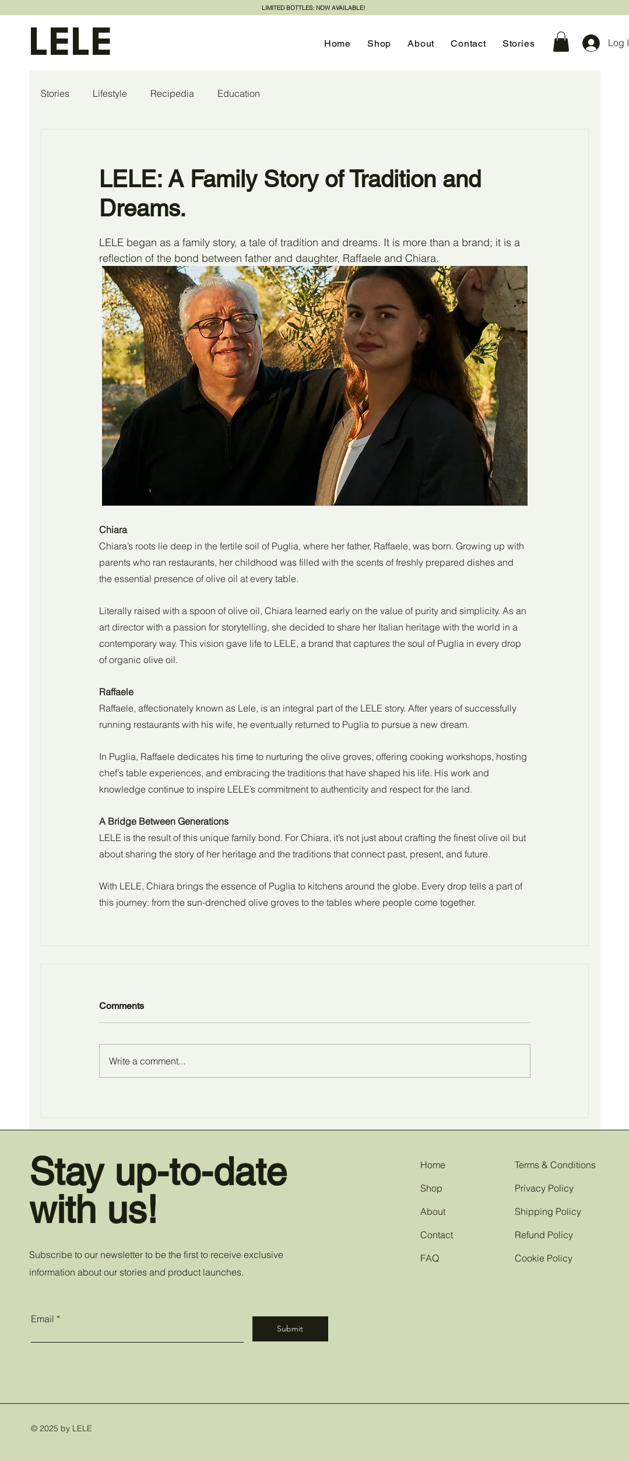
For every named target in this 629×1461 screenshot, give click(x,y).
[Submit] (290, 1328)
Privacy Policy (544, 1188)
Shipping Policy (548, 1211)
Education (238, 93)
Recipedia (172, 93)
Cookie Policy (543, 1258)
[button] (561, 41)
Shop (431, 1188)
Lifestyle (110, 93)
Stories (55, 93)
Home (432, 1165)
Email (42, 1318)
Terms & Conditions (555, 1165)
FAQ (429, 1258)
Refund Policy (544, 1235)
